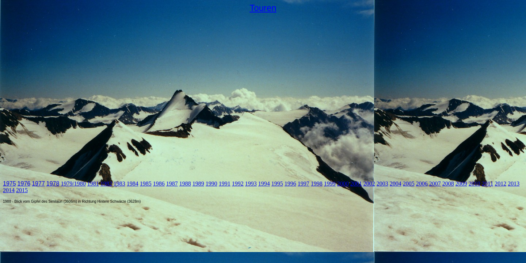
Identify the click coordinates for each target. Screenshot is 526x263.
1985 (146, 183)
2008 (448, 183)
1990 (211, 183)
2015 (22, 190)
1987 (172, 183)
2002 (369, 183)
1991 (224, 183)
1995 (277, 183)
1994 (264, 183)
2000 (343, 183)
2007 (435, 183)
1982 (106, 183)
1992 (238, 183)
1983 (119, 183)
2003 (382, 183)
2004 (395, 183)
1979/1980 (73, 183)
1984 (132, 183)
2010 (474, 183)
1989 (198, 183)
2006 (422, 183)
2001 (356, 183)
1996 (290, 183)
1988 (185, 183)
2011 (487, 183)
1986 (159, 183)
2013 (513, 183)
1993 (251, 183)
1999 (330, 183)
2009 (461, 183)
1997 (303, 183)
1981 (93, 183)
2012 (500, 183)
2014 (9, 190)
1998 (317, 183)
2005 (409, 183)
